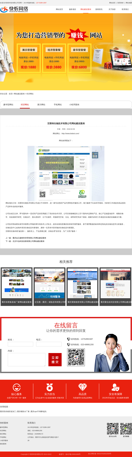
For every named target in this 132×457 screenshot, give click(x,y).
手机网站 (58, 105)
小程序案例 (74, 105)
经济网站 (29, 94)
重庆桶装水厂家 (23, 411)
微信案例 (3, 444)
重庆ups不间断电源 (38, 411)
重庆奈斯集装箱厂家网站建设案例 (16, 302)
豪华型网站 (8, 105)
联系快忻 (121, 3)
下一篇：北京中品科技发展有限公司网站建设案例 (25, 241)
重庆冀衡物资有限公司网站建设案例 (83, 302)
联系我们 (125, 9)
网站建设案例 (85, 10)
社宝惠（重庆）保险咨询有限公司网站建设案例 (55, 302)
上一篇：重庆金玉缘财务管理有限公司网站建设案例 (26, 238)
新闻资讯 (98, 9)
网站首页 (112, 3)
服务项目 (72, 9)
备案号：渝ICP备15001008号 (69, 454)
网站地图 (129, 3)
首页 (10, 94)
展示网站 (41, 105)
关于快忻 (112, 9)
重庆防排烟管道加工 (8, 411)
